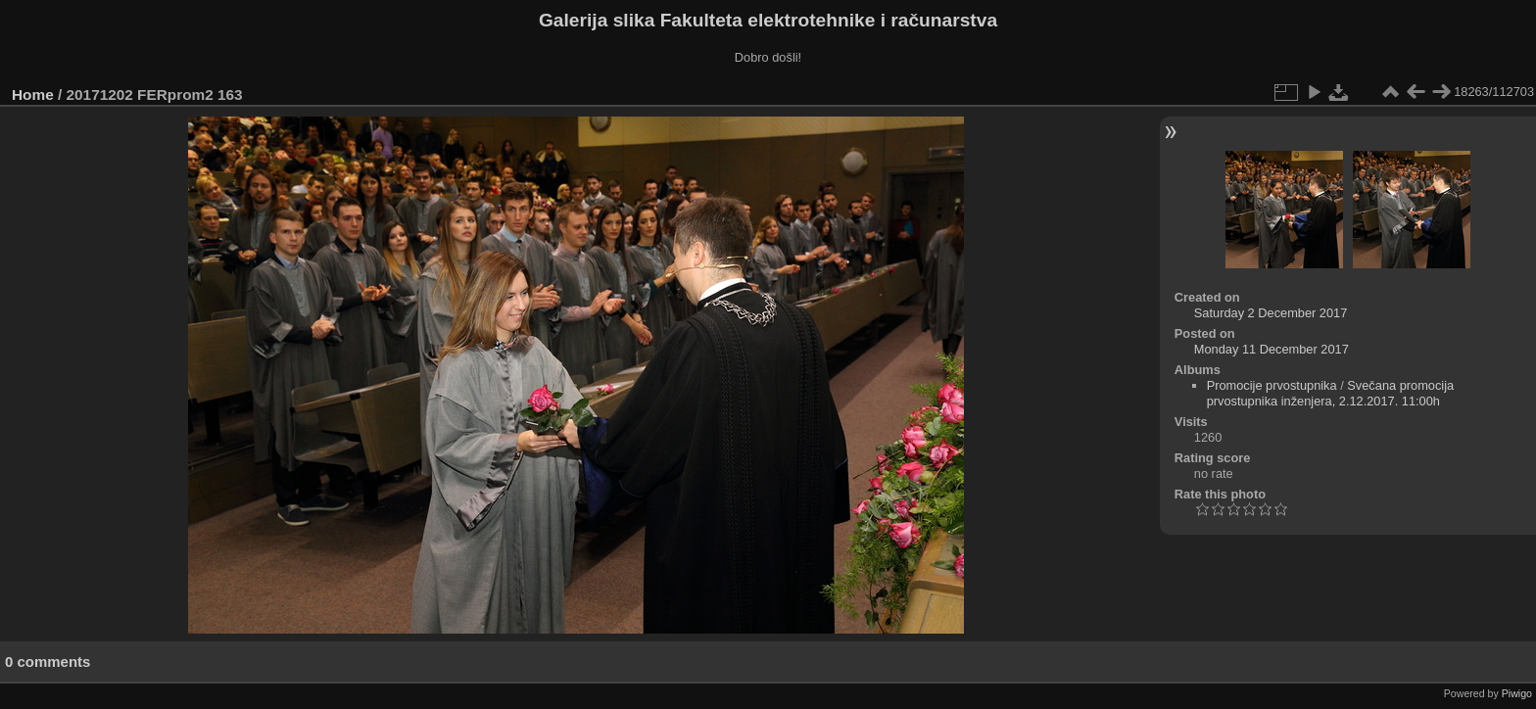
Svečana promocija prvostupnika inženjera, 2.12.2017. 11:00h (1331, 393)
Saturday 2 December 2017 (1271, 313)
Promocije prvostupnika (1272, 385)
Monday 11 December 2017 (1271, 349)
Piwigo (1517, 693)
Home (33, 94)
